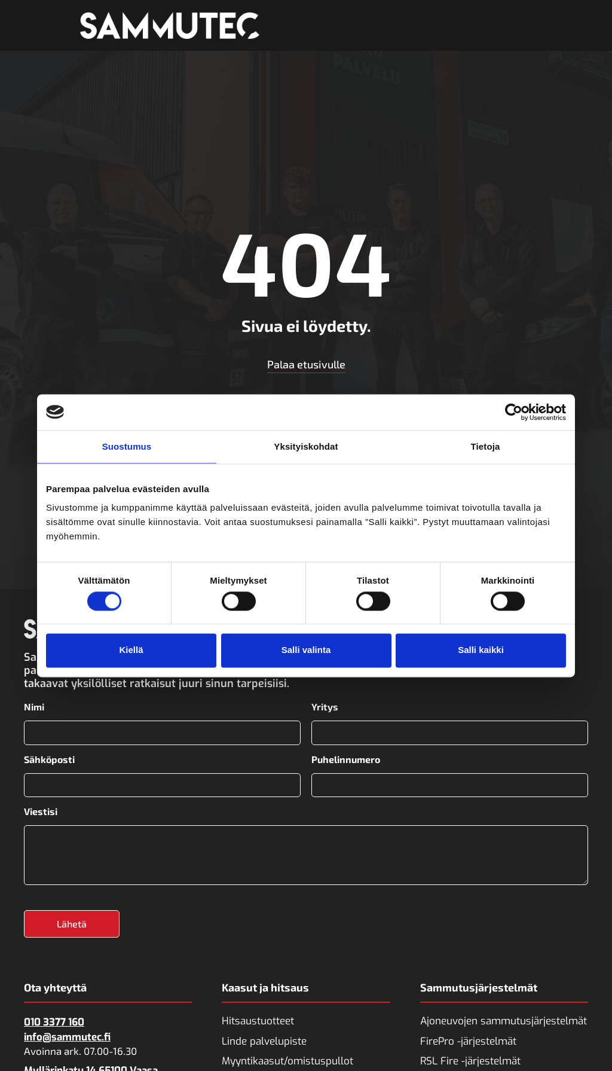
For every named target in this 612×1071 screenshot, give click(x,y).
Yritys (324, 707)
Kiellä (131, 650)
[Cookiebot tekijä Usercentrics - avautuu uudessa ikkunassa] (513, 412)
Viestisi (40, 811)
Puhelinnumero (345, 759)
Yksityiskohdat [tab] (306, 446)
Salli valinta (306, 650)
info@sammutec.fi (67, 1037)
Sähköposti (49, 759)
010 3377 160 (54, 1022)
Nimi (34, 707)
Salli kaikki (481, 650)
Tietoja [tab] (485, 446)
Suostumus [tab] (127, 446)
